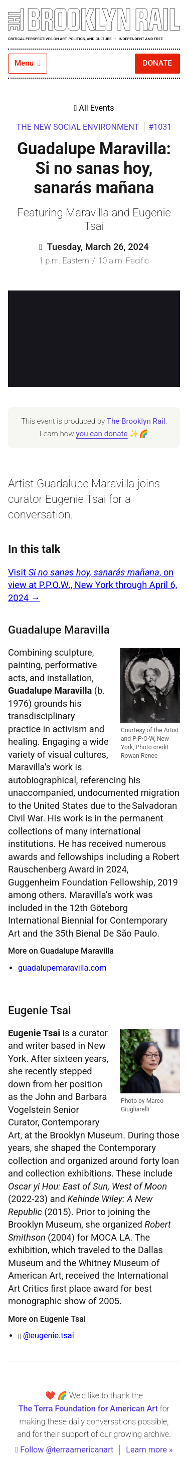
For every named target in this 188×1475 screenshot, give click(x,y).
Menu (28, 63)
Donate (157, 63)
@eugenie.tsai (48, 1335)
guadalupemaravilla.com (62, 968)
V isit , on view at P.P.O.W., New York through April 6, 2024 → (92, 585)
